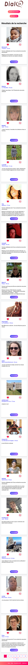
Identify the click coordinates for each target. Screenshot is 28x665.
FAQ (9, 663)
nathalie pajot (5, 400)
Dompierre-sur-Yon (6, 401)
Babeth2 (4, 125)
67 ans (7, 636)
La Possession (5, 323)
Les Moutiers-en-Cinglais (8, 440)
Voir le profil (14, 61)
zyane (3, 361)
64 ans (11, 323)
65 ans (15, 362)
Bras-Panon (4, 597)
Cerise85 (4, 243)
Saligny (3, 244)
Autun (3, 636)
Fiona (3, 635)
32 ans (8, 48)
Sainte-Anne (5, 479)
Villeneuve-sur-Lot (6, 558)
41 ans (10, 166)
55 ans (10, 87)
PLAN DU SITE (17, 663)
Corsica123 (4, 439)
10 (16, 659)
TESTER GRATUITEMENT (14, 11)
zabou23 (4, 557)
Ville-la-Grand (5, 166)
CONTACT (24, 663)
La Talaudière (5, 87)
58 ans (6, 519)
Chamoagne (5, 321)
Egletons (4, 205)
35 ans (10, 479)
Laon (3, 519)
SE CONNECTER (14, 16)
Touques (4, 48)
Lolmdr (3, 596)
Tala (3, 204)
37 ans (8, 205)
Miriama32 (4, 47)
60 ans (7, 244)
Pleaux (3, 283)
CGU (12, 663)
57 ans (13, 401)
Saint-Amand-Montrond (7, 362)
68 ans (7, 283)
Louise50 (4, 164)
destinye (4, 478)
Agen (3, 127)
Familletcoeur (5, 517)
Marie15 (4, 282)
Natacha (4, 86)
